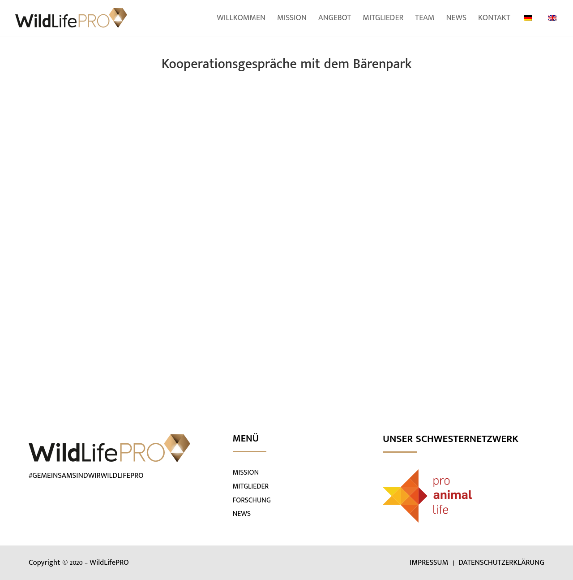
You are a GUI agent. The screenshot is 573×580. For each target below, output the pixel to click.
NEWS (242, 514)
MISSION (246, 473)
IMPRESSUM (430, 562)
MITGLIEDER (251, 486)
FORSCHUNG (252, 500)
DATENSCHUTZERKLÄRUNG (501, 562)
